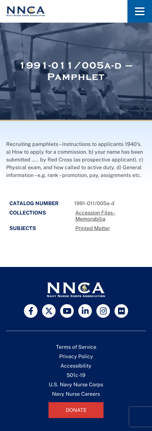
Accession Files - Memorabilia (95, 216)
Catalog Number (34, 203)
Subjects (22, 228)
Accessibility (76, 366)
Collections (27, 213)
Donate (76, 410)
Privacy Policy (76, 356)
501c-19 (76, 375)
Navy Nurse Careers (76, 394)
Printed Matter (92, 228)
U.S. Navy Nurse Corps (76, 384)
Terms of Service (76, 347)
